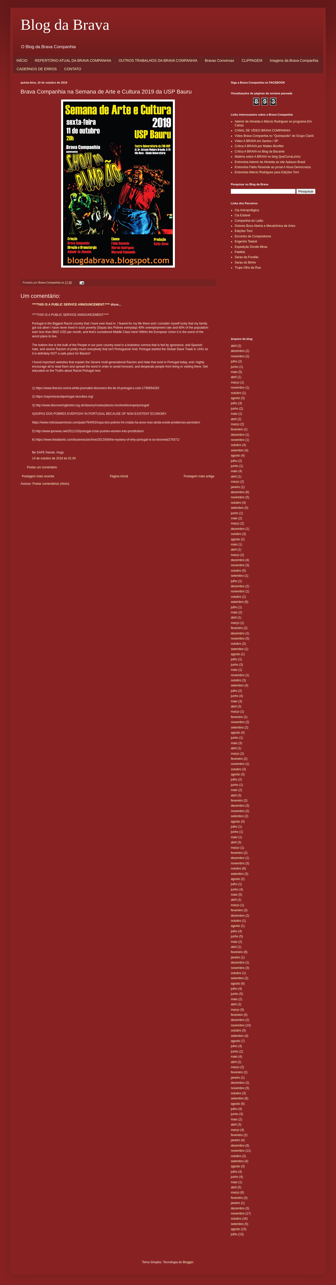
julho (234, 361)
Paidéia (240, 252)
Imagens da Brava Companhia (294, 60)
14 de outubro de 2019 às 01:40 (54, 458)
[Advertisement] (254, 297)
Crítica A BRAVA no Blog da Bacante (259, 151)
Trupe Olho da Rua (248, 267)
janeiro (235, 487)
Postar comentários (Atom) (51, 483)
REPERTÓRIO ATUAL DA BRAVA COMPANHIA (73, 60)
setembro (237, 450)
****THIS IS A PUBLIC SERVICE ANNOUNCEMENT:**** (71, 304)
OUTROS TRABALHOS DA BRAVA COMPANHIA (157, 60)
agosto (235, 398)
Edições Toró (243, 231)
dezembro (237, 351)
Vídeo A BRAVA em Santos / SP (256, 141)
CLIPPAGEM (252, 60)
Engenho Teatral (246, 241)
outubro (236, 393)
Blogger (188, 1262)
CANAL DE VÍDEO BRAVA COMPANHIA (262, 130)
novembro (237, 356)
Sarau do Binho (245, 262)
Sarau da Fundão (247, 257)
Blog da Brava (65, 24)
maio (234, 372)
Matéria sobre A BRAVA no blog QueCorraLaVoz (268, 156)
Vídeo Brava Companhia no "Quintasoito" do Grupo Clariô (274, 136)
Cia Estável (242, 215)
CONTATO (72, 69)
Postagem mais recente (38, 476)
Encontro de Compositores (253, 236)
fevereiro (237, 429)
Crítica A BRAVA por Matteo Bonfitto (259, 146)
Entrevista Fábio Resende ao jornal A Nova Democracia (273, 167)
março (235, 382)
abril (234, 346)
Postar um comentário (42, 467)
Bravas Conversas (219, 60)
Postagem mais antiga (199, 476)
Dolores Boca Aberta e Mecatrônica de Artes (265, 226)
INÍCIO (21, 60)
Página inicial (119, 476)
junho (234, 367)
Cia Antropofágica (247, 210)
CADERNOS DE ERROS (37, 69)
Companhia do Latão (249, 220)
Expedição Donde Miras (251, 247)
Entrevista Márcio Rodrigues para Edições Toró (267, 172)
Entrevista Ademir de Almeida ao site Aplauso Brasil (270, 162)
